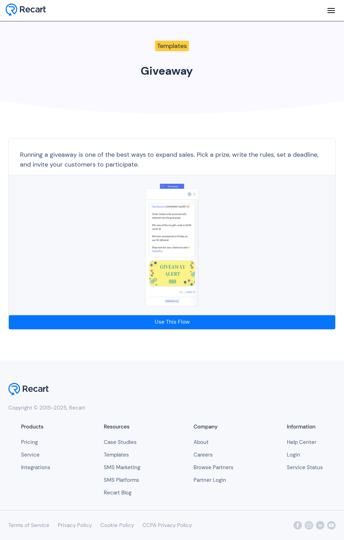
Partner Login (210, 480)
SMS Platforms (121, 480)
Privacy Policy (75, 525)
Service (30, 454)
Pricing (29, 442)
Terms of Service (28, 525)
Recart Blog (117, 492)
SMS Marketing (122, 467)
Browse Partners (214, 467)
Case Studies (120, 442)
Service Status (305, 467)
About (201, 442)
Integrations (35, 467)
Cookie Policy (117, 525)
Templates (116, 454)
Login (293, 454)
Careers (203, 454)
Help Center (301, 442)
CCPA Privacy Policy (167, 525)
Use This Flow (172, 321)
